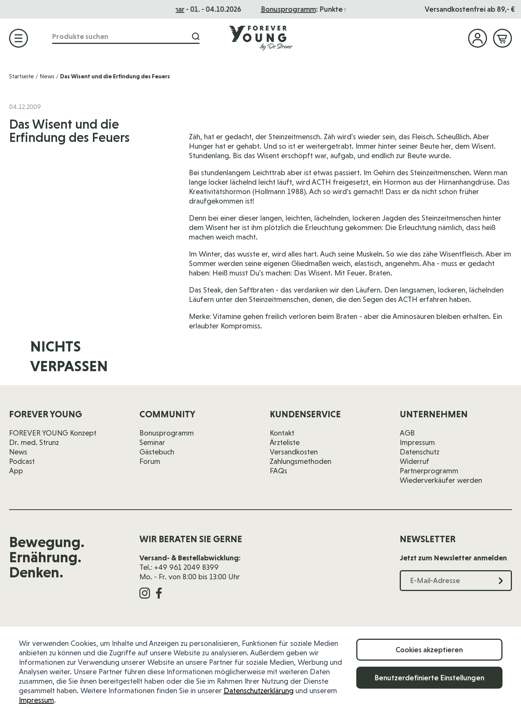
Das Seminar (261, 9)
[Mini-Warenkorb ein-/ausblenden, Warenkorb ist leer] (502, 38)
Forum (149, 461)
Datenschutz (419, 451)
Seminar (152, 442)
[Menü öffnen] (18, 38)
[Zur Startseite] (260, 37)
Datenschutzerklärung (259, 690)
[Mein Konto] (478, 38)
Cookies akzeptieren (429, 649)
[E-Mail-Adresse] (368, 361)
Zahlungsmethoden (300, 461)
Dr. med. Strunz (34, 442)
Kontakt (282, 432)
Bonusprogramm (166, 432)
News (47, 76)
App (16, 470)
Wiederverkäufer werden (441, 480)
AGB (407, 432)
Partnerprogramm (429, 470)
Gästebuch (156, 451)
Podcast (22, 461)
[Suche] (195, 36)
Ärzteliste (285, 442)
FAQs (278, 470)
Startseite (21, 76)
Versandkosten (294, 451)
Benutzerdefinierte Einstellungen (429, 677)
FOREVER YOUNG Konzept (52, 432)
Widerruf (414, 461)
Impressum (36, 700)
